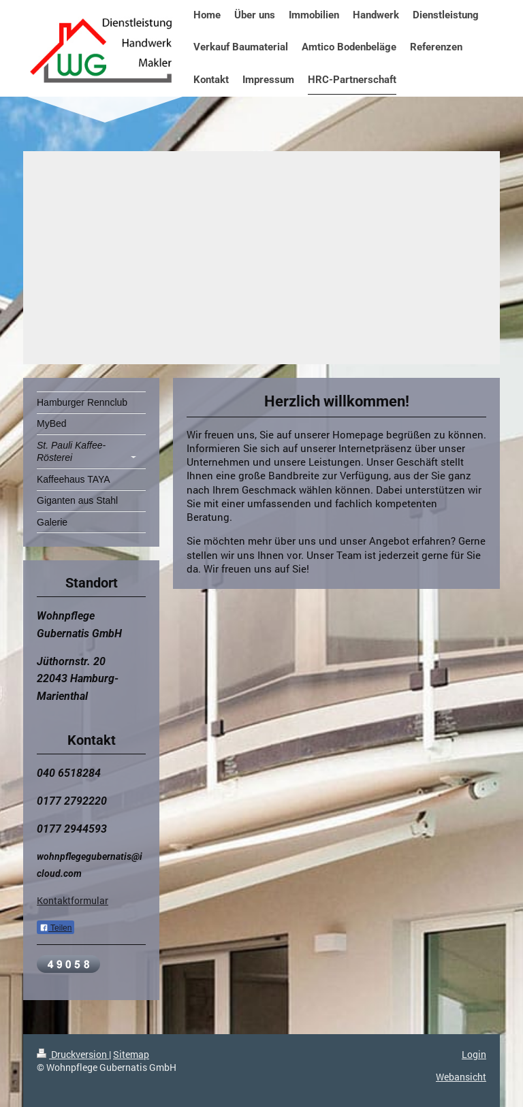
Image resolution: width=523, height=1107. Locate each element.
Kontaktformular (72, 900)
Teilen (55, 928)
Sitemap (131, 1054)
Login (474, 1054)
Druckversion (73, 1054)
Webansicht (461, 1076)
